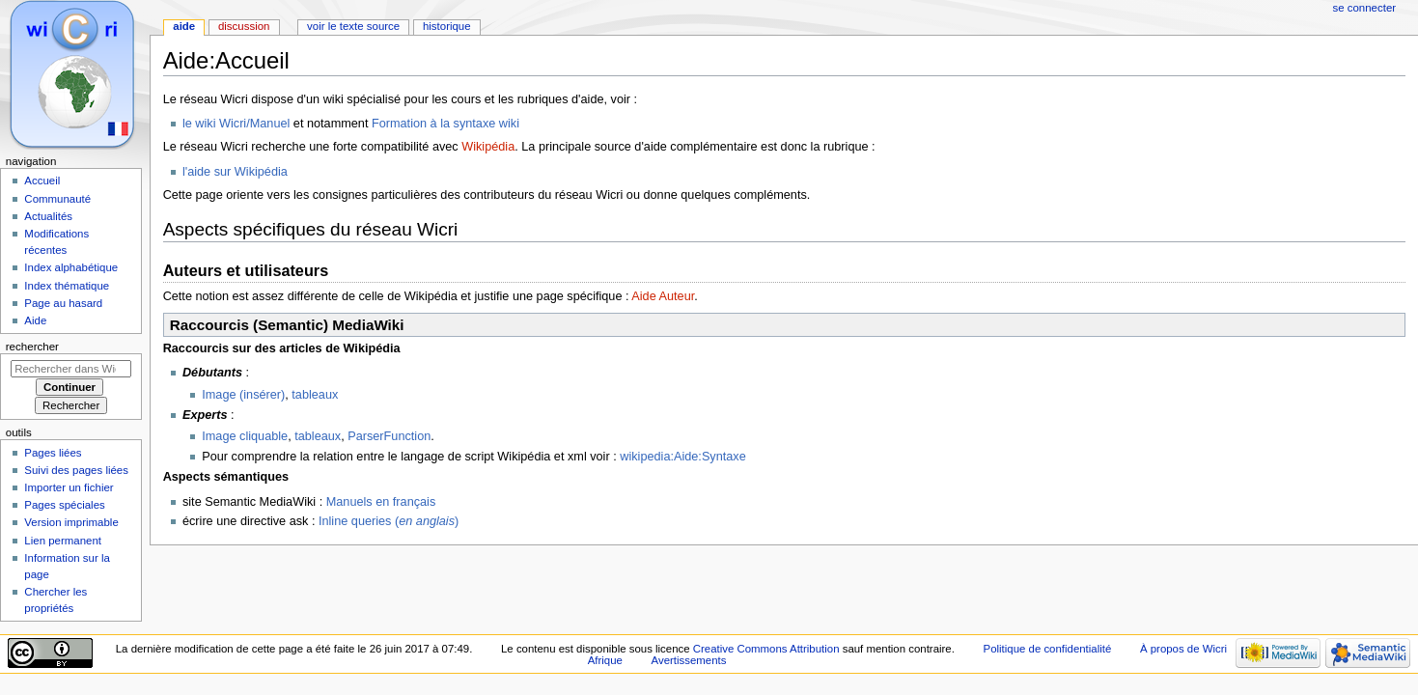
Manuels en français (381, 502)
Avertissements (689, 660)
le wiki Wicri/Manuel (236, 123)
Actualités (48, 216)
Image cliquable (245, 436)
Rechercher (32, 346)
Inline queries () (389, 521)
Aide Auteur (662, 296)
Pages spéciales (64, 505)
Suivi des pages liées (76, 470)
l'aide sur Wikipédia (235, 172)
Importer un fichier (68, 487)
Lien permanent (62, 540)
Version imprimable (71, 522)
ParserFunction (389, 436)
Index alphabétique (71, 267)
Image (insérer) (243, 395)
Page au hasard (63, 303)
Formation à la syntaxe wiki (445, 123)
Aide (184, 26)
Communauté (57, 199)
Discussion (243, 26)
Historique (447, 26)
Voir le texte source (353, 26)
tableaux (315, 395)
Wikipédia (487, 146)
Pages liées (52, 453)
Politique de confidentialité (1048, 648)
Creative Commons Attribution (766, 648)
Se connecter (1365, 8)
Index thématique (66, 286)
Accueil (42, 180)
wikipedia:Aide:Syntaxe (682, 456)
